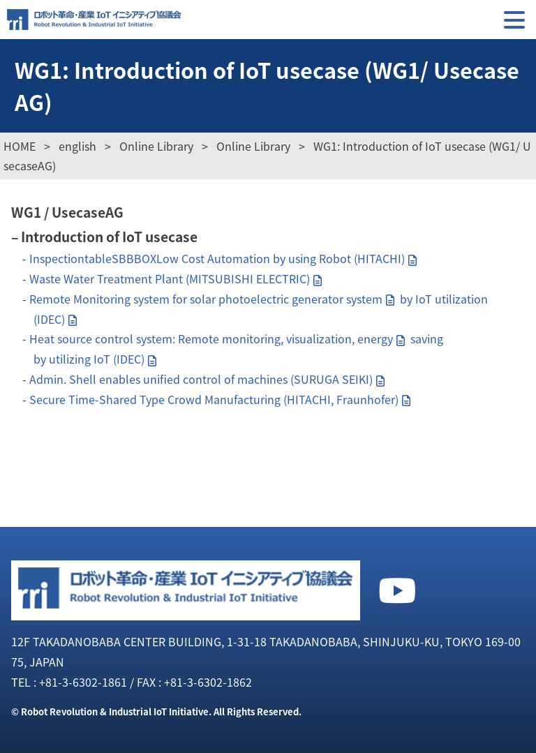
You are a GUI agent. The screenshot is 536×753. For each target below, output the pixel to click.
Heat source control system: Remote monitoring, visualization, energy (211, 338)
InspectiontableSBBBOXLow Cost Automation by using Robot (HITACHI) (217, 258)
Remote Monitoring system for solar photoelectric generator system (205, 298)
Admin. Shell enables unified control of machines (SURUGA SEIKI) (201, 379)
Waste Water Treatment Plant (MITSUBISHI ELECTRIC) (169, 278)
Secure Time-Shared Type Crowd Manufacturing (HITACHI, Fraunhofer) (214, 399)
